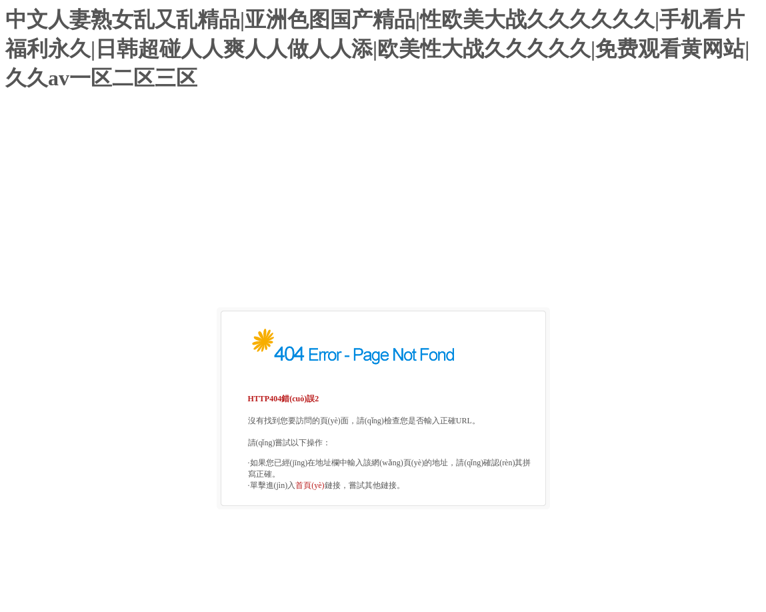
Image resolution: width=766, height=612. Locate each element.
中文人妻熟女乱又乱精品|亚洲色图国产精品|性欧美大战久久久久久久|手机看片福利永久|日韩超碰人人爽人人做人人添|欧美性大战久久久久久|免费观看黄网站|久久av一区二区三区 (377, 48)
